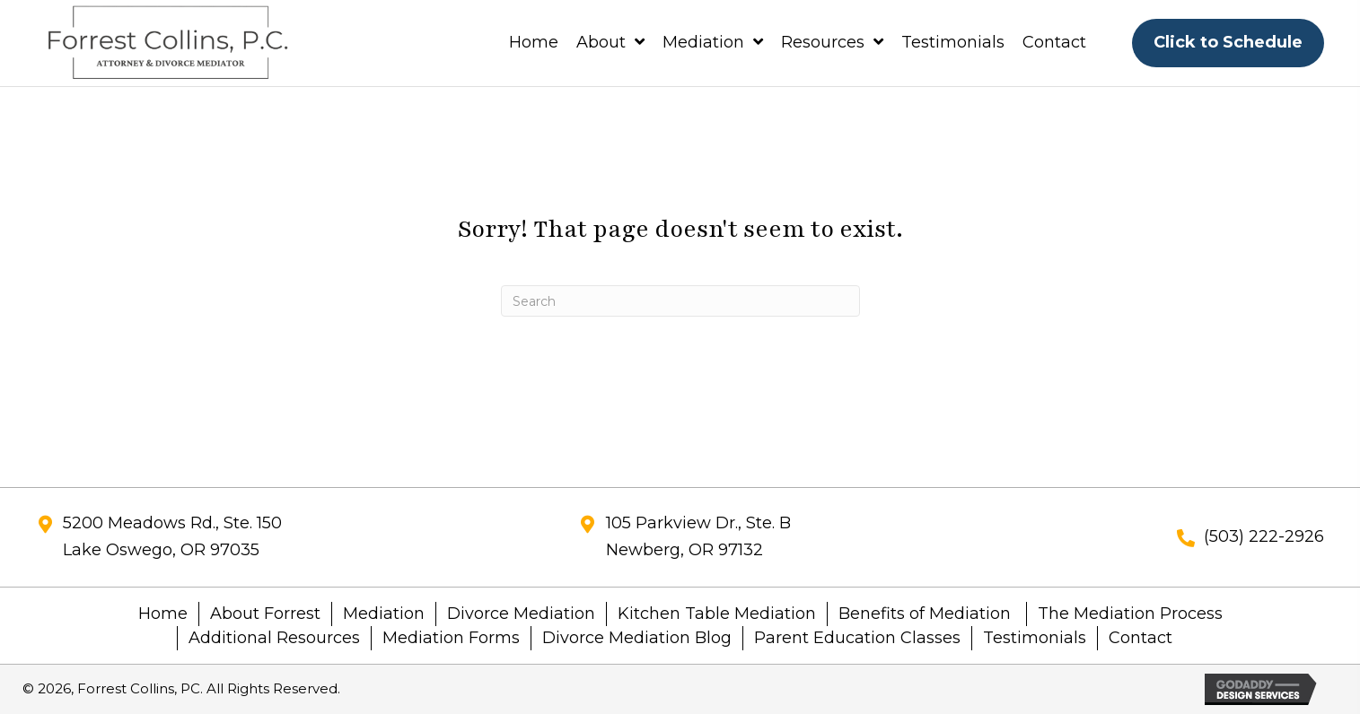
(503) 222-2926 (1264, 536)
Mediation (384, 613)
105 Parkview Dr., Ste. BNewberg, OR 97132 (698, 536)
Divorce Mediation (521, 613)
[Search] (680, 301)
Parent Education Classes (857, 638)
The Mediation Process (1130, 613)
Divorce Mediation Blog (637, 638)
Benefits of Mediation (926, 613)
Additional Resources (274, 638)
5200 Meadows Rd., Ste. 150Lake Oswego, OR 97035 (172, 536)
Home (163, 613)
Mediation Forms (451, 638)
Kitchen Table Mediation (717, 613)
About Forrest (265, 613)
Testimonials (1034, 638)
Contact (1140, 638)
